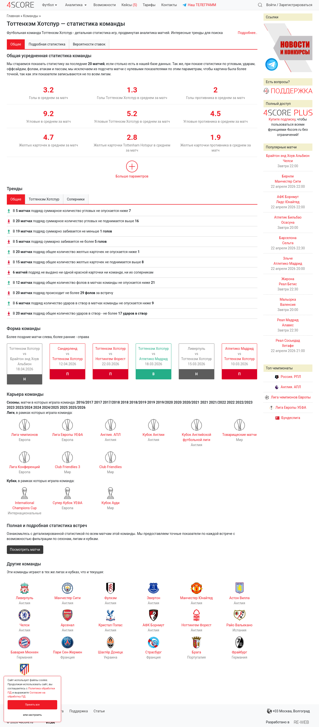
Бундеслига (287, 418)
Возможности (105, 5)
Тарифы (149, 5)
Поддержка (78, 711)
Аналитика (76, 5)
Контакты (169, 5)
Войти (271, 5)
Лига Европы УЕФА (287, 407)
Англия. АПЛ (288, 387)
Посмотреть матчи (25, 549)
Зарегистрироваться (295, 5)
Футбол (49, 5)
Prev (270, 48)
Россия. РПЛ (288, 377)
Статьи (99, 711)
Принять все (32, 704)
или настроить (32, 714)
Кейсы (129, 5)
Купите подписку (282, 119)
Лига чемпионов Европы (288, 397)
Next (306, 48)
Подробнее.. (247, 33)
